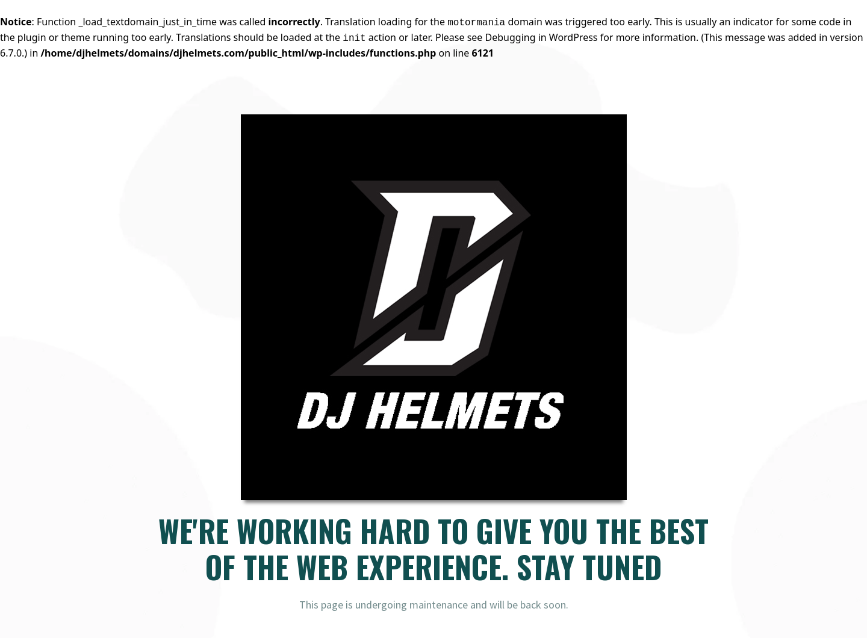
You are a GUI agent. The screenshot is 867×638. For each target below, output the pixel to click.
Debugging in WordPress (541, 37)
